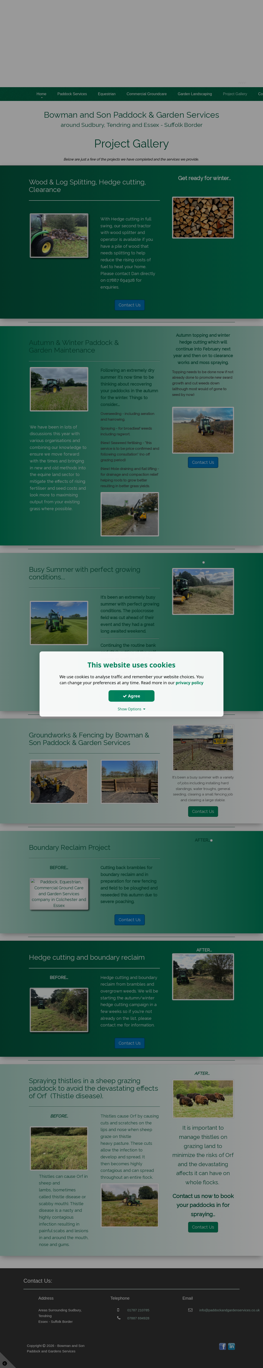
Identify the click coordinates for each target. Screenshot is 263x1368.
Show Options (131, 709)
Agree (131, 696)
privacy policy (189, 682)
